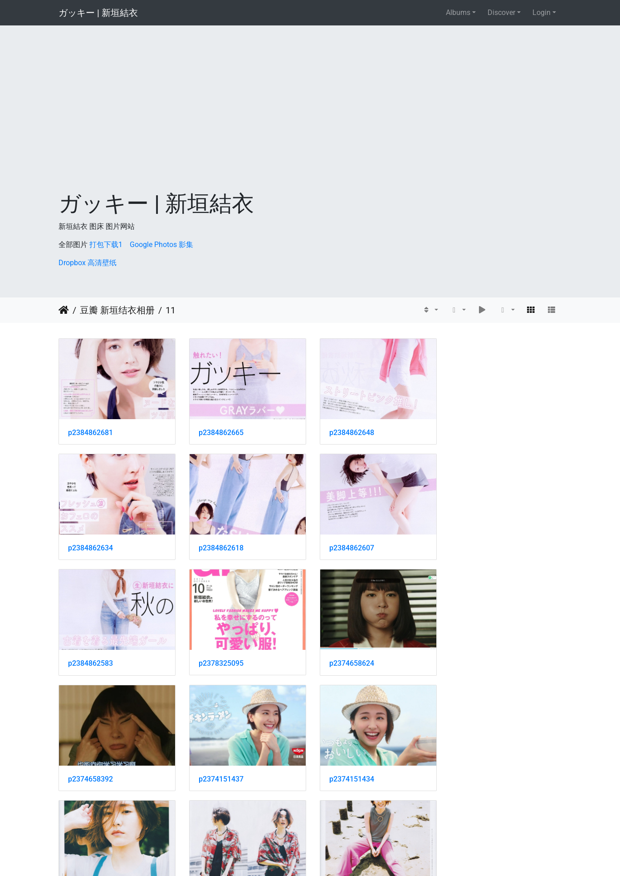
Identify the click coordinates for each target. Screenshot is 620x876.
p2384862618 (90, 545)
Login (541, 12)
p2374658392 (219, 660)
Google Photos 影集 (161, 244)
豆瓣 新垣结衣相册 (117, 310)
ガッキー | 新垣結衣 (98, 12)
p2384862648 (349, 431)
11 (171, 310)
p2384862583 (349, 546)
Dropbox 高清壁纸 (88, 262)
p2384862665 (219, 431)
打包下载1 (105, 244)
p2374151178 (349, 775)
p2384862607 (219, 545)
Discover (501, 12)
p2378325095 (478, 545)
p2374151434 (478, 660)
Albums (458, 12)
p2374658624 (90, 660)
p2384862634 (478, 431)
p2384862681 (90, 431)
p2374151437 (349, 660)
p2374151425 (219, 775)
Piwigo (330, 856)
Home (64, 310)
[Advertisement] (310, 122)
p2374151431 (90, 775)
